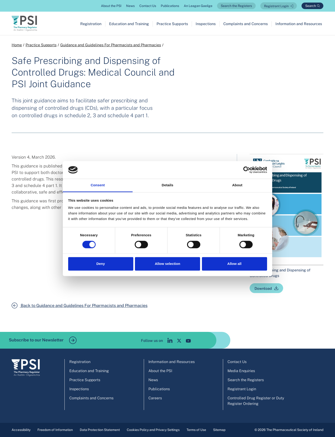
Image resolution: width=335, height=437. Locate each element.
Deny (100, 264)
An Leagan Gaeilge (198, 6)
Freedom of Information (55, 430)
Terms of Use (196, 430)
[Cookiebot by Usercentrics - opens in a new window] (246, 169)
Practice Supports (172, 24)
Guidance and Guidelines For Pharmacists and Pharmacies (110, 45)
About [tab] (237, 185)
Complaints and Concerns (245, 24)
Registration (90, 24)
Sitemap (219, 430)
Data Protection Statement (100, 430)
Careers (155, 398)
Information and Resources (298, 24)
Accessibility (21, 430)
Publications (170, 6)
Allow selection (167, 264)
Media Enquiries (241, 371)
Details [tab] (167, 185)
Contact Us (147, 6)
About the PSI (111, 6)
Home (17, 45)
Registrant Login (276, 6)
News (130, 6)
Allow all (234, 264)
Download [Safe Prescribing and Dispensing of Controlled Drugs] (263, 288)
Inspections (206, 24)
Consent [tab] (98, 185)
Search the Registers (236, 6)
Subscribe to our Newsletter (43, 340)
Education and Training (129, 24)
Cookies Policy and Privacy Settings (153, 430)
